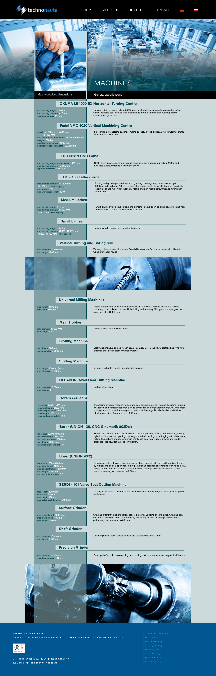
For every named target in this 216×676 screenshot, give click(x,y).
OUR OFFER (137, 10)
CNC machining (153, 641)
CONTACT (162, 10)
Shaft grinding (153, 645)
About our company (156, 633)
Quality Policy (153, 657)
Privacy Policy (153, 661)
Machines (150, 637)
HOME (88, 10)
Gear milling (152, 649)
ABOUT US (111, 10)
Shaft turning (153, 653)
